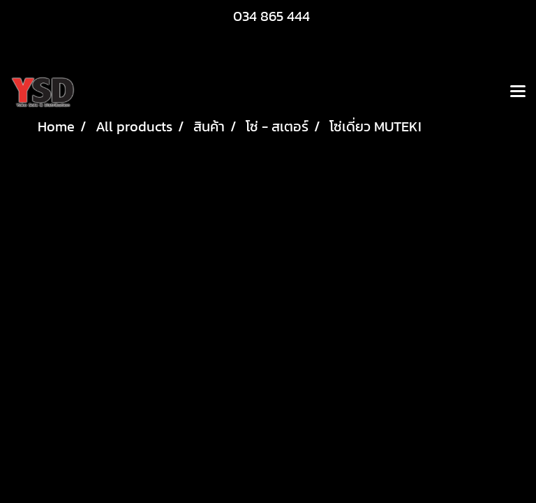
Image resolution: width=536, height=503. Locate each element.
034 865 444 (271, 16)
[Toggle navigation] (517, 92)
